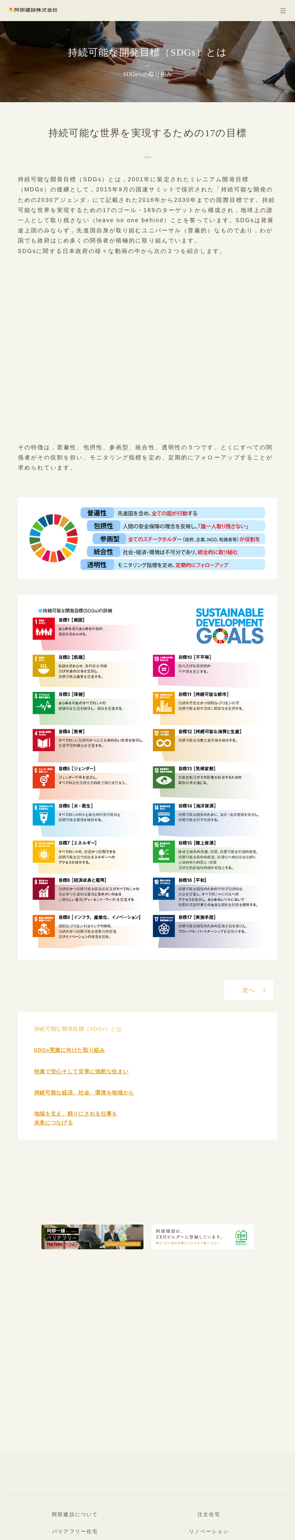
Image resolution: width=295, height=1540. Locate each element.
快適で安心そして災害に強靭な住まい (81, 1071)
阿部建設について (75, 1514)
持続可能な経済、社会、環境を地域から (84, 1093)
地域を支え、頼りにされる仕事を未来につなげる (76, 1118)
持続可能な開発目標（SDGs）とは (78, 1029)
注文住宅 (208, 1514)
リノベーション (209, 1531)
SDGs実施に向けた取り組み (69, 1050)
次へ (249, 990)
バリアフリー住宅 (75, 1531)
